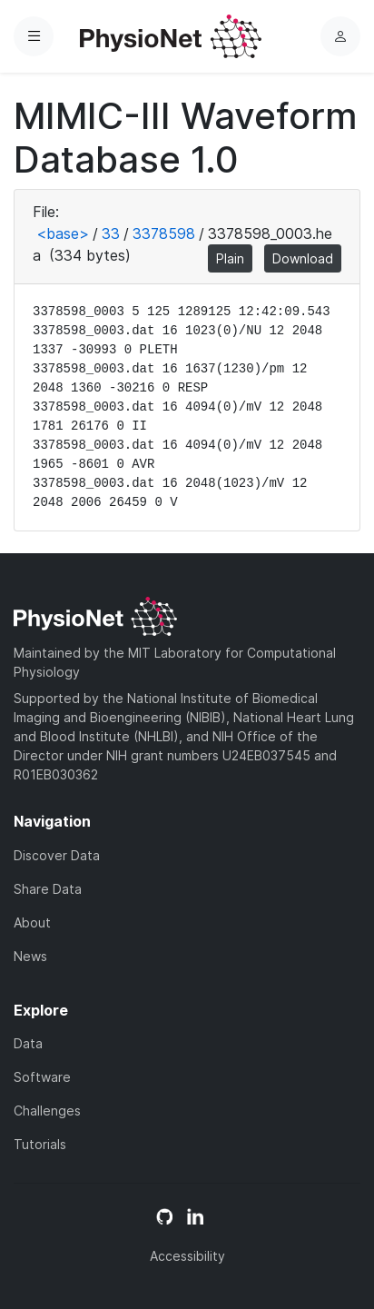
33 (111, 233)
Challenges (47, 1110)
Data (28, 1043)
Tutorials (40, 1144)
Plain (230, 258)
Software (42, 1077)
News (30, 956)
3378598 (164, 233)
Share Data (48, 889)
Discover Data (57, 855)
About (32, 922)
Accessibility (187, 1256)
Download (302, 258)
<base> (62, 233)
